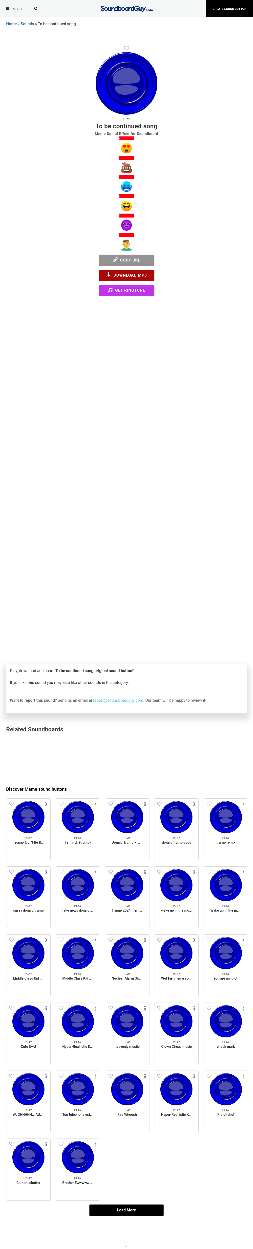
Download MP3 (126, 275)
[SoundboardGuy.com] (126, 8)
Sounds (27, 24)
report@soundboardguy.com (118, 700)
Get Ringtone (126, 290)
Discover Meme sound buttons (36, 789)
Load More (126, 1210)
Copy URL (126, 260)
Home (11, 24)
